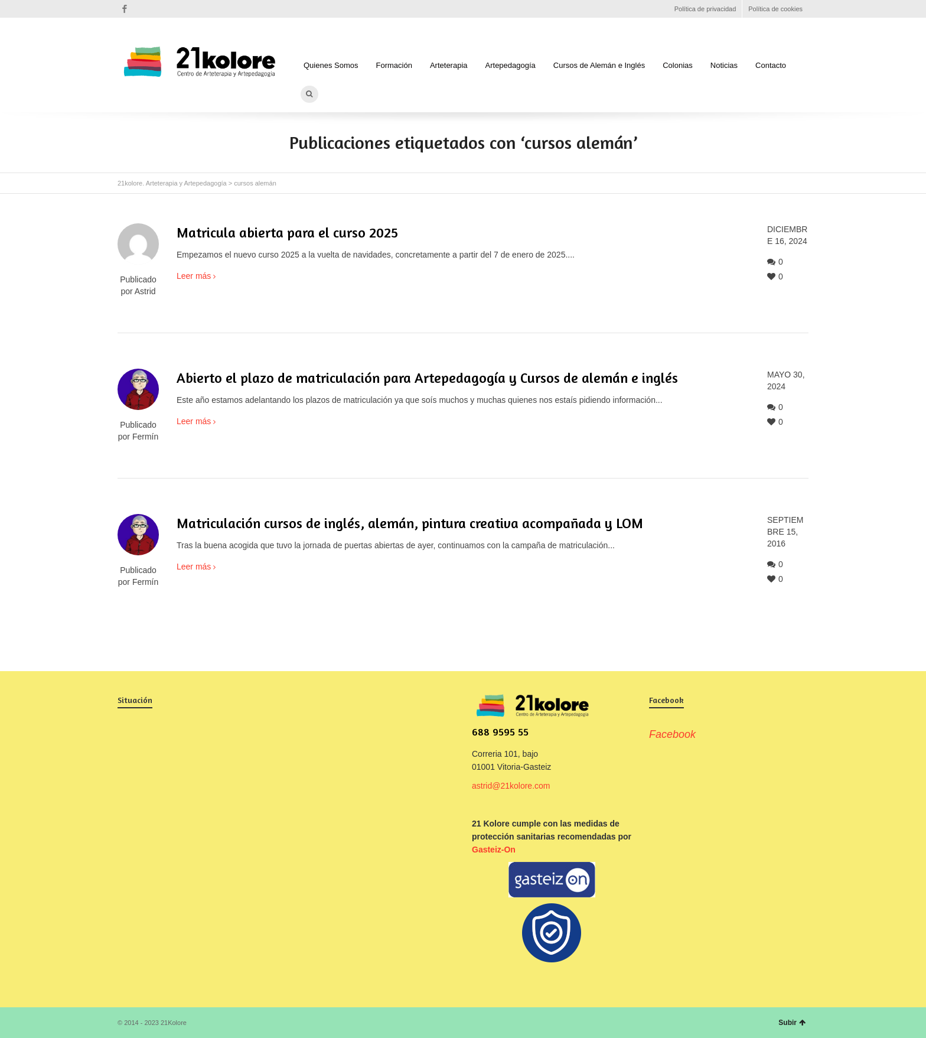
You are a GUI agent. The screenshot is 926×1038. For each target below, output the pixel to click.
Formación (394, 65)
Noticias (724, 65)
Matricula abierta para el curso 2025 (287, 232)
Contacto (770, 65)
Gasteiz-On (494, 849)
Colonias (678, 65)
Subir (792, 1023)
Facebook (125, 9)
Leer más (194, 276)
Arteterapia (449, 65)
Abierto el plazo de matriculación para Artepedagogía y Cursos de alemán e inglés (427, 377)
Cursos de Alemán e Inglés (599, 65)
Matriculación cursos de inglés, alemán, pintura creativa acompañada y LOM (410, 523)
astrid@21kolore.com (511, 785)
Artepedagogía (510, 65)
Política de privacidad (705, 8)
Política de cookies (775, 8)
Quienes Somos (331, 65)
